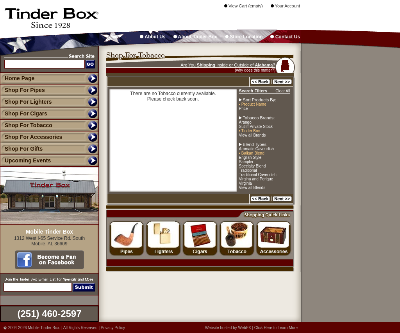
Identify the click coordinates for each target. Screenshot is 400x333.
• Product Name (252, 104)
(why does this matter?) (255, 70)
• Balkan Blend (251, 153)
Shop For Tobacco (26, 125)
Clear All (282, 91)
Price (243, 108)
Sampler (246, 162)
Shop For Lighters (26, 102)
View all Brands (252, 135)
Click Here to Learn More (276, 328)
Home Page (19, 78)
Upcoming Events (25, 160)
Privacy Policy (113, 328)
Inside (222, 65)
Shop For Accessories (31, 137)
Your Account (285, 6)
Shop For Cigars (23, 113)
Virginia (245, 183)
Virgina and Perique (256, 179)
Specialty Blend (252, 166)
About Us (152, 37)
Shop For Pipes (22, 90)
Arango (245, 122)
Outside (241, 65)
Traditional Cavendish (258, 175)
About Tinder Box (195, 37)
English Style (250, 157)
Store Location (243, 37)
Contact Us (285, 37)
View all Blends (252, 187)
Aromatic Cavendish (256, 149)
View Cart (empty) (243, 6)
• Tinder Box (249, 131)
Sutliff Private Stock (256, 126)
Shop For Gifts (21, 149)
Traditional (248, 170)
